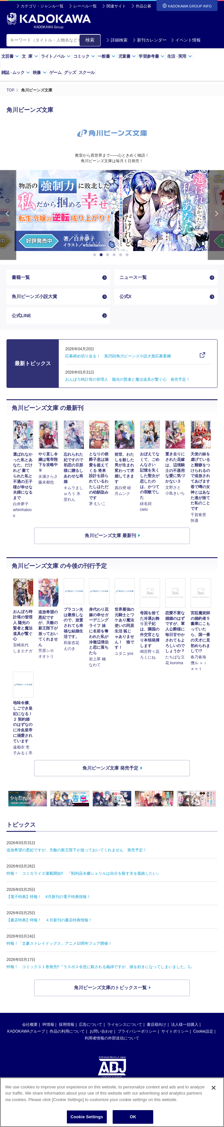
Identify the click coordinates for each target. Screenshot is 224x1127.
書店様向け (156, 1024)
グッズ (70, 72)
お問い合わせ (101, 1031)
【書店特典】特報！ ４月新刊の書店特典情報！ (49, 920)
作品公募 (143, 6)
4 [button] (115, 255)
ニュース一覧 (133, 277)
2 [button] (102, 255)
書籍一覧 (21, 277)
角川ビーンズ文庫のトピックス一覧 (110, 987)
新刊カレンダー (149, 40)
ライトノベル (56, 56)
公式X (125, 296)
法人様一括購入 (184, 1024)
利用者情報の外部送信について (112, 1038)
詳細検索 (117, 40)
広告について (90, 1024)
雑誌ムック (15, 72)
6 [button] (128, 255)
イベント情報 (186, 40)
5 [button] (121, 255)
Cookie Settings (86, 1116)
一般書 (107, 56)
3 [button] (108, 255)
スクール (86, 72)
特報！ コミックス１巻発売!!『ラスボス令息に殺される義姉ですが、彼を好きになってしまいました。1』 (100, 967)
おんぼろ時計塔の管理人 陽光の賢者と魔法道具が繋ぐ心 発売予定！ (127, 379)
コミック (84, 56)
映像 (40, 72)
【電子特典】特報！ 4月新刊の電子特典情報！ (48, 896)
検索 (89, 39)
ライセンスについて (124, 1024)
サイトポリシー (175, 1031)
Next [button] (216, 215)
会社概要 (30, 1024)
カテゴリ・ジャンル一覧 (42, 6)
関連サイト (116, 6)
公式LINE (21, 315)
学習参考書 (152, 56)
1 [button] (95, 255)
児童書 (127, 56)
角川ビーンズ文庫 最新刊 (110, 535)
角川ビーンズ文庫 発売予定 (110, 768)
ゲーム (55, 72)
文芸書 (10, 56)
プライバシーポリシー (137, 1031)
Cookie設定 (203, 1031)
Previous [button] (8, 215)
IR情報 (48, 1024)
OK (133, 1116)
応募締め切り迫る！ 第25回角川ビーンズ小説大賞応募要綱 (118, 356)
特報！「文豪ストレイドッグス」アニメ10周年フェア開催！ (59, 943)
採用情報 (66, 1024)
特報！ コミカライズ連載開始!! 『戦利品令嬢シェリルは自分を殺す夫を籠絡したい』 (83, 873)
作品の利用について (67, 1031)
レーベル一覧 (85, 6)
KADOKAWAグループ (26, 1031)
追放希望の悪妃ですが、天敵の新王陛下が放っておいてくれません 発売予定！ (76, 850)
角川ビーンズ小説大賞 (34, 296)
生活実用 (179, 56)
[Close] (213, 1088)
